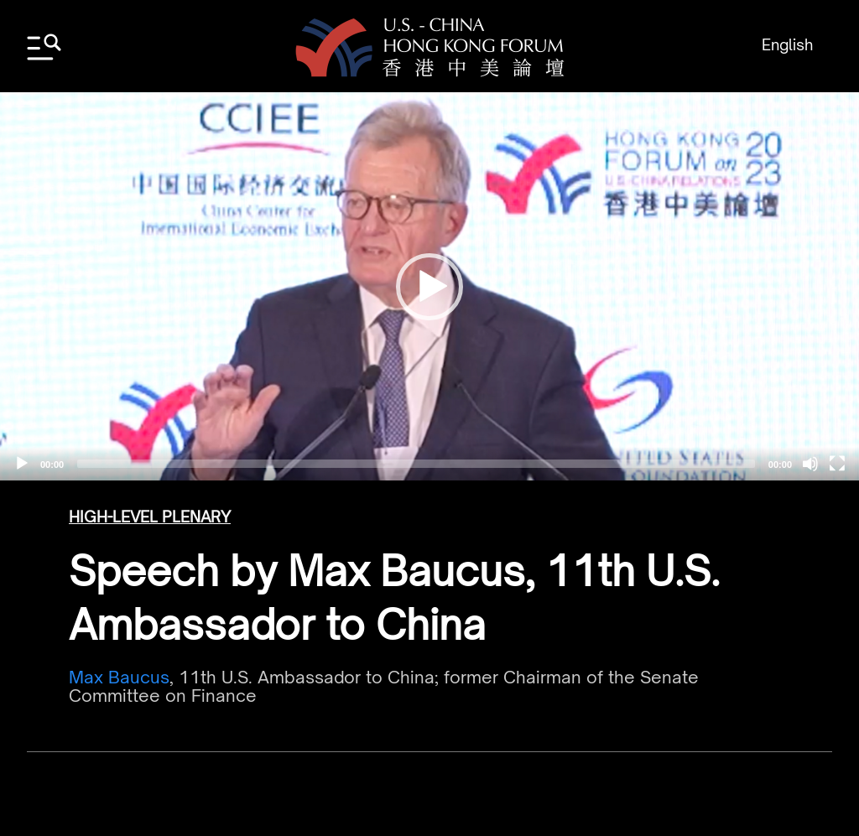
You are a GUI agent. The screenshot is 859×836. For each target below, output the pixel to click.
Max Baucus (119, 677)
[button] (429, 286)
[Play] (21, 463)
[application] (429, 286)
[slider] (416, 464)
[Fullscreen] (837, 463)
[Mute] (810, 463)
